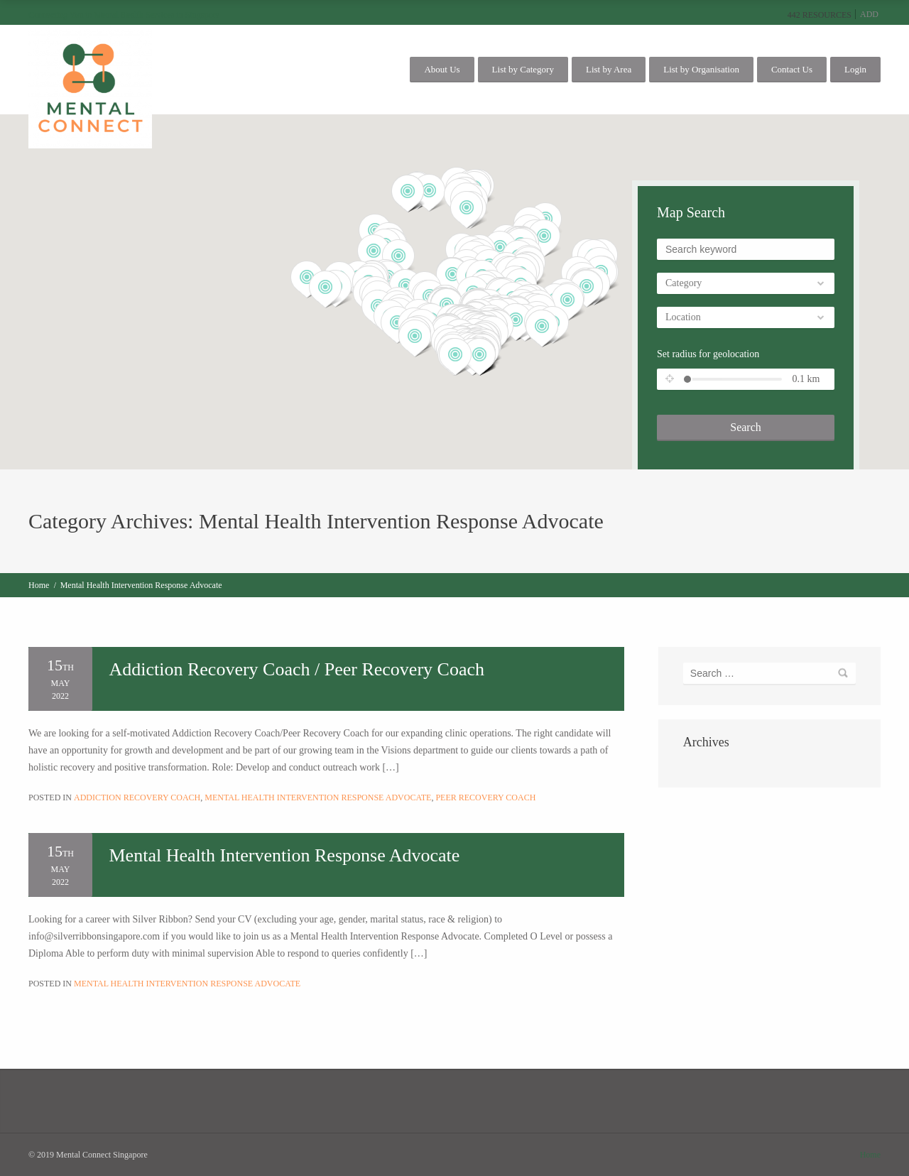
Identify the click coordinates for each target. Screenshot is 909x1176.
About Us (441, 69)
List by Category (523, 69)
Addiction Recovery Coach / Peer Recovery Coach (297, 669)
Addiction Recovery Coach (137, 797)
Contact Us (791, 69)
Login (855, 69)
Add (869, 14)
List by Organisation (701, 69)
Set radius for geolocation (708, 354)
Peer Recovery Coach (485, 797)
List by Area (608, 69)
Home (38, 585)
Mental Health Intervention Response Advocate (318, 797)
